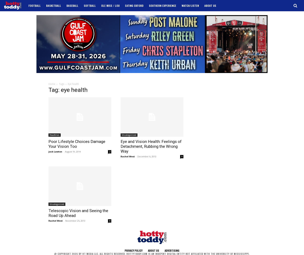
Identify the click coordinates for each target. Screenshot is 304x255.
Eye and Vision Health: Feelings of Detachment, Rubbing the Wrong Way (151, 146)
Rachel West (128, 156)
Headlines (55, 135)
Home (51, 84)
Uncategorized (129, 135)
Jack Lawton (55, 151)
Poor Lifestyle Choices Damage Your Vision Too (76, 144)
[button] (295, 5)
